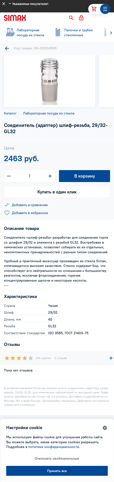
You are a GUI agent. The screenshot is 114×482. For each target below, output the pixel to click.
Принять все (57, 471)
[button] (71, 18)
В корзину (84, 176)
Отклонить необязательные (57, 458)
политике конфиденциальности (53, 447)
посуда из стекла (25, 32)
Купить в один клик (57, 192)
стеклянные (72, 32)
